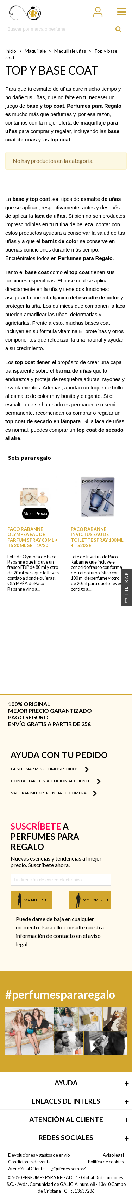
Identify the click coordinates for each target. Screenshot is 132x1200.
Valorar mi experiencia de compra (54, 793)
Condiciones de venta (29, 1161)
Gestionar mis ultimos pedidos (50, 769)
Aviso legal (113, 1155)
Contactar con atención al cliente (56, 781)
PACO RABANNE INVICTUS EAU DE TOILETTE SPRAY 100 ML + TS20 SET (97, 537)
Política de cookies (106, 1161)
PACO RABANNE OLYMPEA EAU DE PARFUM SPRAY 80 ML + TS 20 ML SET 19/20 (32, 537)
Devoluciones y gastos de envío (39, 1155)
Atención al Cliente (26, 1169)
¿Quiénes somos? (68, 1169)
